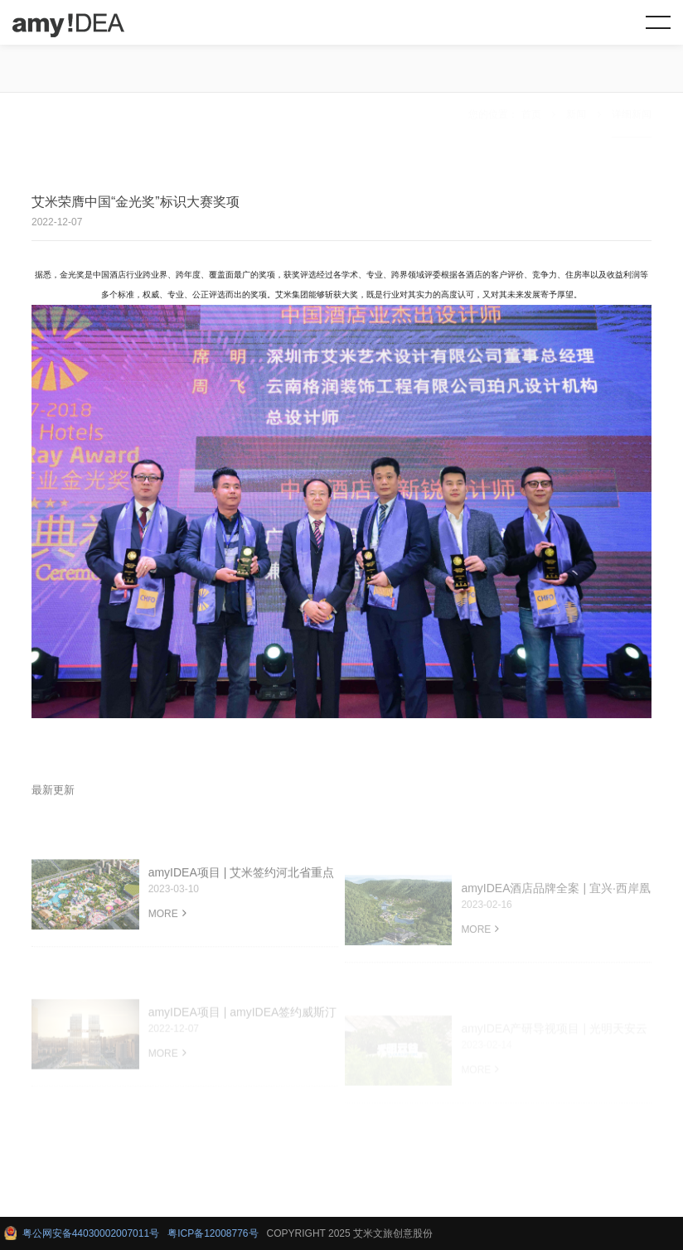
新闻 (576, 70)
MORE (167, 929)
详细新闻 (632, 70)
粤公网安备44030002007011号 (88, 1233)
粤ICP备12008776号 (212, 1233)
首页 (531, 70)
